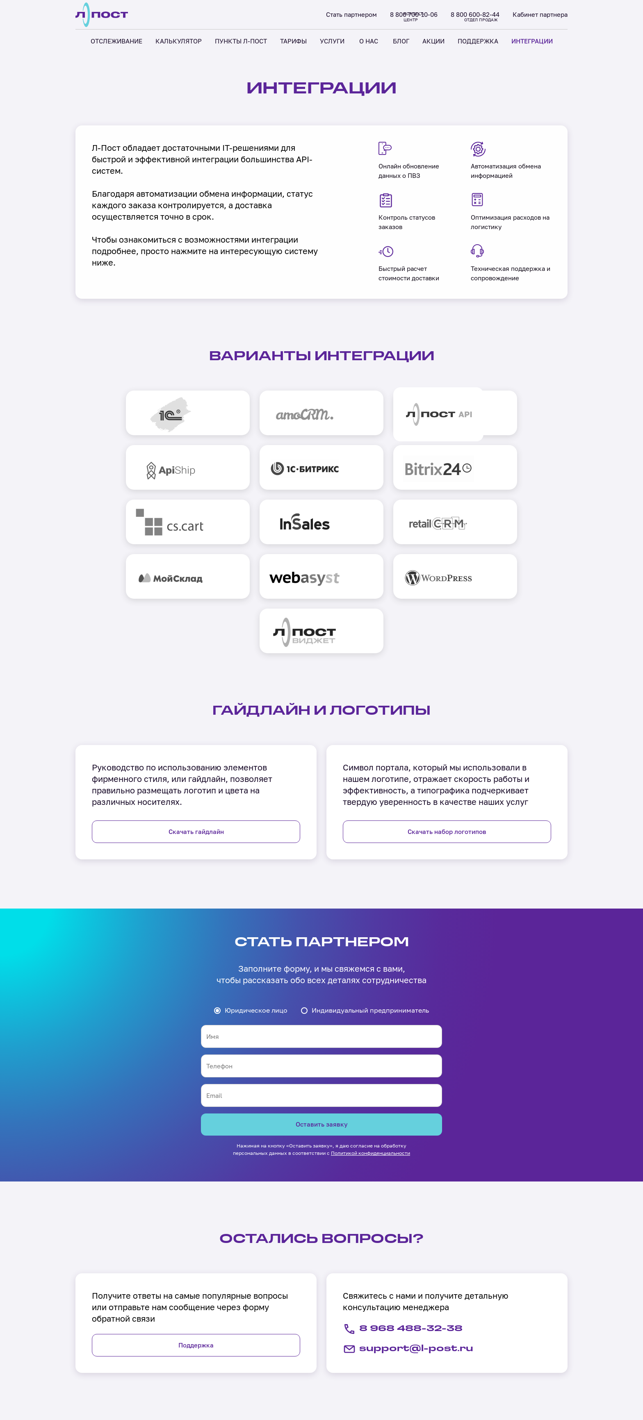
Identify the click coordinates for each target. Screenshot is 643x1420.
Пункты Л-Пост (197, 1374)
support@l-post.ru (413, 1250)
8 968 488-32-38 (407, 1230)
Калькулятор (194, 1359)
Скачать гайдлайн (196, 731)
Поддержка (196, 1246)
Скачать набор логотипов (447, 731)
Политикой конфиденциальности (370, 1054)
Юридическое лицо (256, 910)
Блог (279, 1374)
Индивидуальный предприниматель (370, 910)
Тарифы (185, 1389)
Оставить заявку (322, 1025)
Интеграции (389, 1359)
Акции (281, 1389)
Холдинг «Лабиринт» (100, 1384)
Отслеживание (196, 1343)
